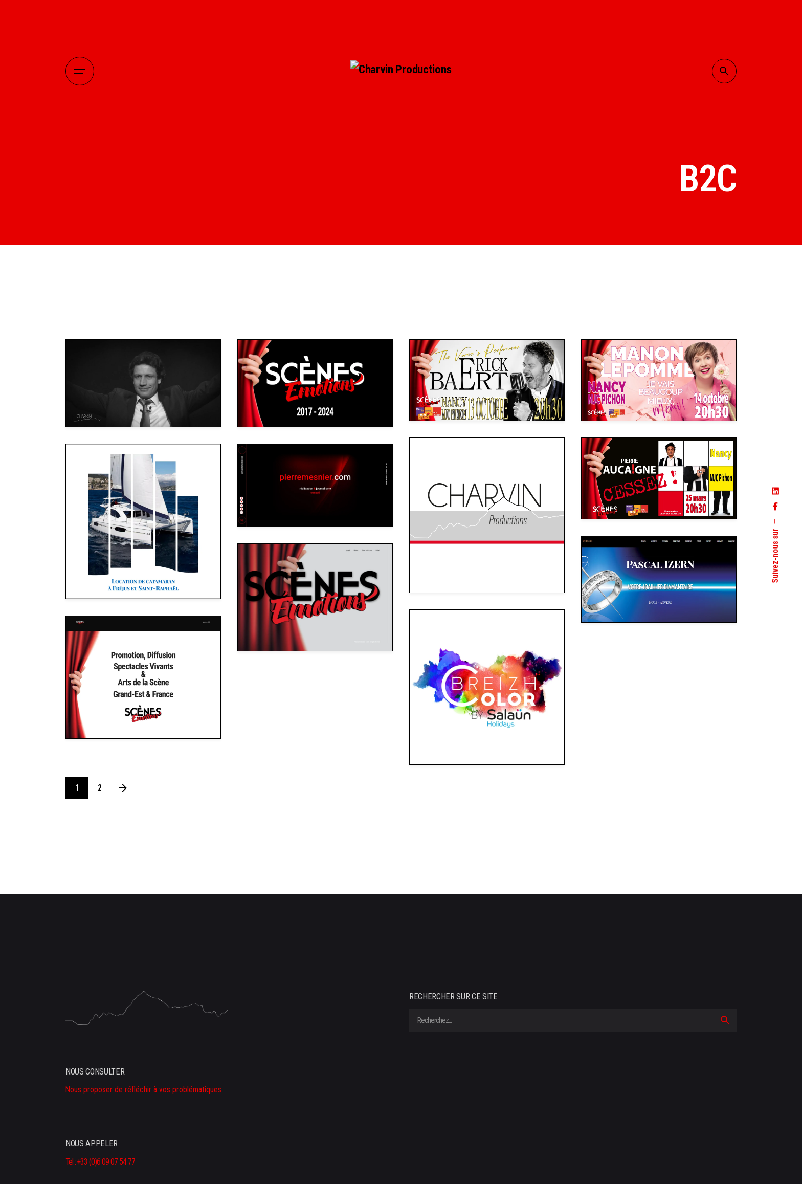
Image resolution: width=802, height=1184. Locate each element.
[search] (725, 1020)
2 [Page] (99, 788)
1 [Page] (77, 788)
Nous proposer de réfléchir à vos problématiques (143, 1089)
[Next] (122, 788)
